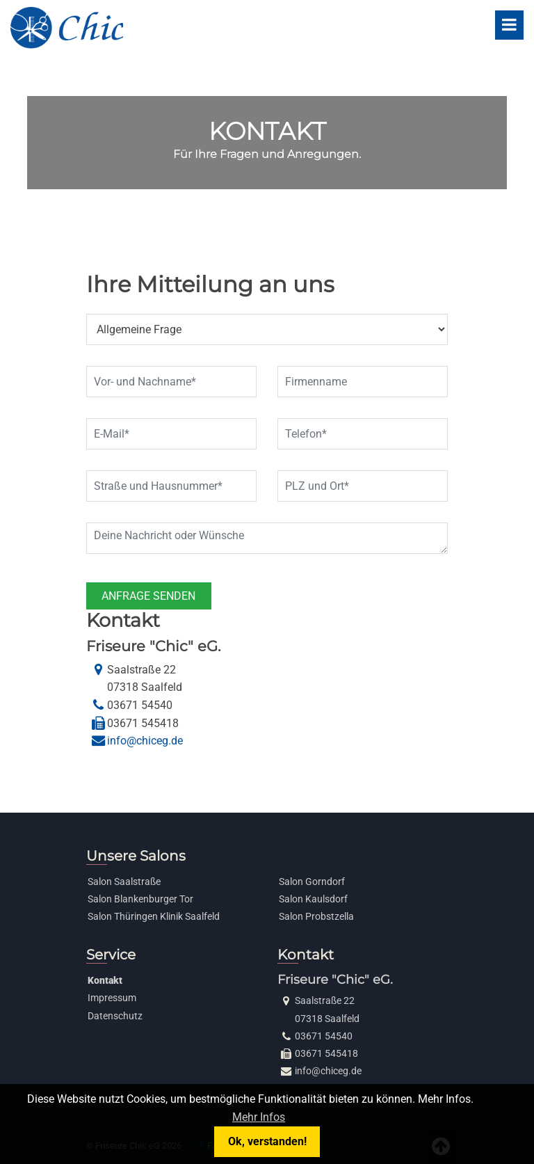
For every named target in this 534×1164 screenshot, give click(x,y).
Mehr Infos (258, 1117)
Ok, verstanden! (267, 1141)
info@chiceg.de (145, 740)
